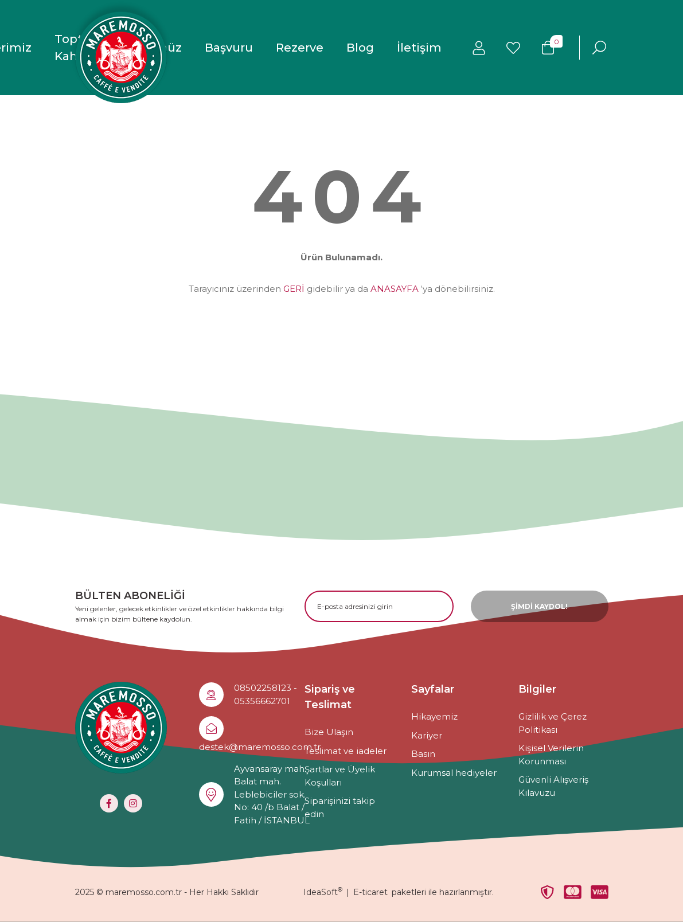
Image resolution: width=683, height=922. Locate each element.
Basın (423, 753)
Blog (360, 47)
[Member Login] (478, 47)
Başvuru (229, 47)
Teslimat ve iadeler (346, 750)
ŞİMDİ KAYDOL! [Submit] (539, 606)
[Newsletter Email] (379, 606)
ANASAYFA (394, 288)
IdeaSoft (322, 892)
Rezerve (299, 47)
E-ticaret (370, 892)
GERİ (294, 288)
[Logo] (121, 57)
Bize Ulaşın (329, 731)
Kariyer (426, 735)
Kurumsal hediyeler (454, 772)
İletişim (419, 47)
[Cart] (547, 47)
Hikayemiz (434, 716)
